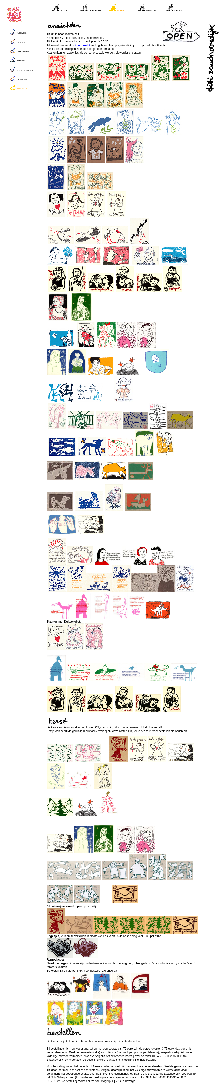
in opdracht (82, 45)
